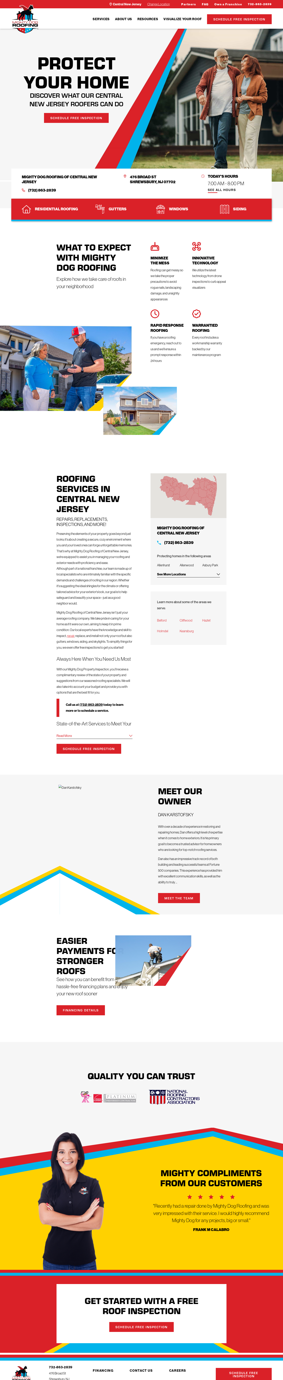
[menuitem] (101, 19)
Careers (177, 1370)
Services (101, 19)
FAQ (205, 4)
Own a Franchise (228, 4)
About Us (123, 19)
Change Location (158, 4)
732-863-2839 (260, 4)
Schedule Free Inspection (239, 19)
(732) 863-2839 (42, 190)
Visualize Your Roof (182, 19)
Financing (103, 1370)
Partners (188, 4)
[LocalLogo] (25, 19)
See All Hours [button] (222, 190)
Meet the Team (185, 898)
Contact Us (141, 1370)
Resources (147, 19)
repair (70, 636)
